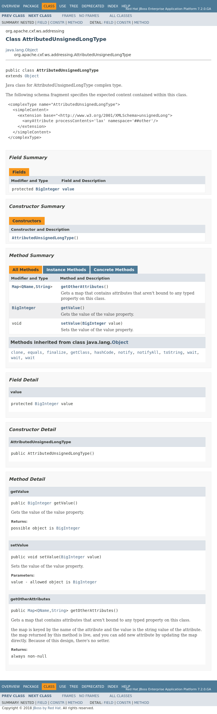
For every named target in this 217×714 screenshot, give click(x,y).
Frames (69, 16)
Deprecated (93, 6)
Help (125, 6)
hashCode (103, 352)
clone (17, 352)
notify (125, 352)
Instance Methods (66, 269)
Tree (74, 6)
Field (42, 23)
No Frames (89, 16)
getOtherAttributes (82, 286)
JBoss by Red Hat (47, 708)
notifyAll (148, 352)
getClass (80, 352)
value (68, 189)
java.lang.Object (22, 50)
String (43, 286)
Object (32, 76)
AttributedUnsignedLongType (43, 238)
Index (113, 6)
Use (62, 6)
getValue (70, 308)
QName (27, 286)
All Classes (121, 16)
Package (31, 6)
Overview (11, 6)
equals (35, 352)
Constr (57, 23)
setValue (70, 323)
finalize (56, 352)
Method (75, 23)
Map (15, 286)
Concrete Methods (114, 269)
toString (173, 352)
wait (192, 352)
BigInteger (47, 189)
